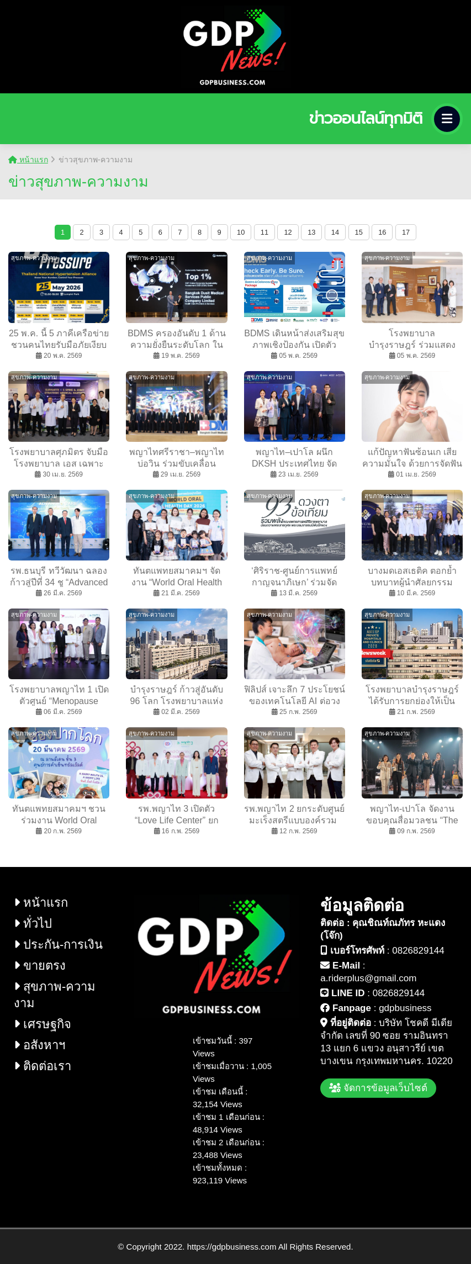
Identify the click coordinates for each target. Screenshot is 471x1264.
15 (359, 232)
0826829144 (418, 950)
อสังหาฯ (39, 1045)
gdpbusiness (405, 1008)
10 (241, 232)
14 (335, 232)
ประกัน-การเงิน (58, 944)
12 (288, 232)
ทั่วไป (33, 923)
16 (382, 232)
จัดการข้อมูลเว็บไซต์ (378, 1088)
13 (311, 232)
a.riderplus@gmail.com (368, 978)
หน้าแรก (28, 159)
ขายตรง (40, 965)
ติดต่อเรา (42, 1066)
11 (264, 232)
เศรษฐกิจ (42, 1024)
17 (406, 232)
